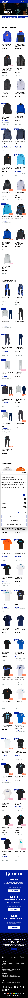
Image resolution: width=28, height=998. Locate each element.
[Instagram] (21, 987)
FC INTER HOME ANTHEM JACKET (19, 117)
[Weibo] (6, 987)
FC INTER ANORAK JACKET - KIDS (19, 217)
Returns (22, 963)
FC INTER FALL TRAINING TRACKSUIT (7, 322)
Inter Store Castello (16, 982)
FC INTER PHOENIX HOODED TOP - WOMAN (6, 267)
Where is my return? (16, 969)
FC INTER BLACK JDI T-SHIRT (7, 578)
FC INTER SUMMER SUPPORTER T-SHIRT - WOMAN (7, 853)
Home (3, 9)
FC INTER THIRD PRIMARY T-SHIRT (6, 552)
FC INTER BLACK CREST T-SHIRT (6, 653)
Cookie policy (5, 976)
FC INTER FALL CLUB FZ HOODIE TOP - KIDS (7, 217)
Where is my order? (6, 969)
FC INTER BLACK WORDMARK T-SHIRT (20, 552)
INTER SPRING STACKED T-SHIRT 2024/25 (19, 653)
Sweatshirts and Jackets (9, 17)
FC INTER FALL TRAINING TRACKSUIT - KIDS (20, 399)
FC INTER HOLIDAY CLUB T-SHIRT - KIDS (20, 678)
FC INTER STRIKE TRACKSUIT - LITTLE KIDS (7, 425)
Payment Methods (10, 963)
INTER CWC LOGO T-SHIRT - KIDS (20, 777)
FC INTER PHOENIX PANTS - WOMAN (20, 373)
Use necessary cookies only (14, 524)
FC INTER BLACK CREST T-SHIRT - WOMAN (19, 829)
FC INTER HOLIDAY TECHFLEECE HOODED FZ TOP (7, 168)
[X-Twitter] (3, 990)
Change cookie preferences (14, 976)
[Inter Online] (5, 1)
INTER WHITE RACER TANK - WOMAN (20, 852)
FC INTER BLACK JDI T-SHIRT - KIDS (7, 777)
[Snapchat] (24, 987)
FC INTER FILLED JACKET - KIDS (6, 193)
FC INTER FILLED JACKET (19, 69)
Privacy (18, 975)
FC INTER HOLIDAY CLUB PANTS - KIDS (20, 424)
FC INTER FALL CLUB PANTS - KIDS (7, 450)
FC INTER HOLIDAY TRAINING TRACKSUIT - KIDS (7, 399)
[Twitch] (18, 987)
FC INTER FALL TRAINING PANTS (19, 348)
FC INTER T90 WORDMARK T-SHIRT (20, 529)
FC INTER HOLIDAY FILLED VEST (6, 93)
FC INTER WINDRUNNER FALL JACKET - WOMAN (20, 243)
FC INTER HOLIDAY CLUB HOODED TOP (20, 93)
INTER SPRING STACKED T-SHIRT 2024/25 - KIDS (19, 727)
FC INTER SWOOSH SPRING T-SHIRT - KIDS (7, 678)
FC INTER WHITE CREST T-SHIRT (19, 578)
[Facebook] (6, 990)
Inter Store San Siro (6, 983)
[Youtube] (15, 987)
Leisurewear (9, 9)
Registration (10, 970)
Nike (5, 9)
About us (4, 975)
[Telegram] (3, 987)
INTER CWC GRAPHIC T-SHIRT (7, 603)
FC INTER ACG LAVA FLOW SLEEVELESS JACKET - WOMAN (7, 70)
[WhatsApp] (9, 990)
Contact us (4, 970)
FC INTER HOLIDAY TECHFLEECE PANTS (20, 322)
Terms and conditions (11, 975)
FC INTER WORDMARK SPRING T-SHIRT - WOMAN (7, 803)
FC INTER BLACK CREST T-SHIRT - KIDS (20, 752)
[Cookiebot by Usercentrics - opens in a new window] (20, 473)
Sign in (14, 949)
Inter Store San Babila (6, 982)
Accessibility (4, 977)
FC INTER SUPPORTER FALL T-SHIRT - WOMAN (20, 803)
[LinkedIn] (9, 987)
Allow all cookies (14, 516)
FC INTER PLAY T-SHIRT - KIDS (6, 752)
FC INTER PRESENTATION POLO (20, 629)
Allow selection (14, 520)
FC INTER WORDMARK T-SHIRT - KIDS (7, 726)
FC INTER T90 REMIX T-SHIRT (7, 529)
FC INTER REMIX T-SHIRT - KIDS (6, 702)
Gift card (4, 964)
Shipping (17, 963)
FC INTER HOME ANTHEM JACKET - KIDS (6, 243)
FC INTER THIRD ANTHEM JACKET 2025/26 (6, 117)
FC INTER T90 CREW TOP (20, 142)
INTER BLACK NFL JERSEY (19, 603)
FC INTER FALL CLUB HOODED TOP (20, 168)
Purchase (4, 963)
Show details (21, 512)
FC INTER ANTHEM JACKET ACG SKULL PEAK (20, 45)
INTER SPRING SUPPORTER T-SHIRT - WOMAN (7, 829)
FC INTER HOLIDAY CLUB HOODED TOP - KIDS (20, 194)
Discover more (14, 890)
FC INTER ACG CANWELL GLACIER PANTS (20, 299)
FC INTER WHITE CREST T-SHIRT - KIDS (20, 702)
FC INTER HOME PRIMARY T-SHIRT (6, 629)
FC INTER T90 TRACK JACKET (7, 142)
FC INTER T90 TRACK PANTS (7, 348)
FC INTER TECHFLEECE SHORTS (7, 373)
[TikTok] (12, 987)
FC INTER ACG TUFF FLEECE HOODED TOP (7, 45)
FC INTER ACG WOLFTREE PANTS (6, 298)
